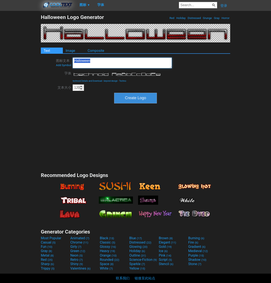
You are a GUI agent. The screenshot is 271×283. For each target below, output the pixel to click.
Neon (76, 255)
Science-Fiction (143, 260)
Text (47, 51)
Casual (48, 242)
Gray (216, 18)
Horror (225, 18)
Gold (165, 247)
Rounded (109, 260)
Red (172, 18)
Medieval (198, 251)
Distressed (194, 18)
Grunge (207, 18)
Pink (165, 255)
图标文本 (63, 63)
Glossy (108, 247)
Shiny (76, 264)
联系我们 (123, 278)
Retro (76, 260)
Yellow (137, 268)
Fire (193, 242)
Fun (46, 247)
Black (107, 238)
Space (106, 264)
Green (77, 251)
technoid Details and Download (87, 81)
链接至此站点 (145, 278)
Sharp (47, 264)
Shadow (197, 260)
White (106, 268)
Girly (75, 247)
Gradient (196, 247)
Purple (196, 255)
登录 (223, 6)
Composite (96, 51)
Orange (108, 255)
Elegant (167, 242)
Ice (163, 251)
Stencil (166, 264)
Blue (135, 238)
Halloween (122, 63)
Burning (196, 238)
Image (70, 51)
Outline (137, 255)
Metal (47, 255)
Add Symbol (63, 65)
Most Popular (51, 238)
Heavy (107, 251)
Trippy (47, 268)
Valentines (80, 268)
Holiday (181, 18)
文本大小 (64, 88)
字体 (67, 73)
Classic (107, 242)
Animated (79, 238)
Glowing (138, 247)
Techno (122, 81)
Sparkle (137, 264)
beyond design (111, 81)
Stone (194, 264)
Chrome (79, 242)
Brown (166, 238)
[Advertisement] (20, 78)
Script (165, 260)
